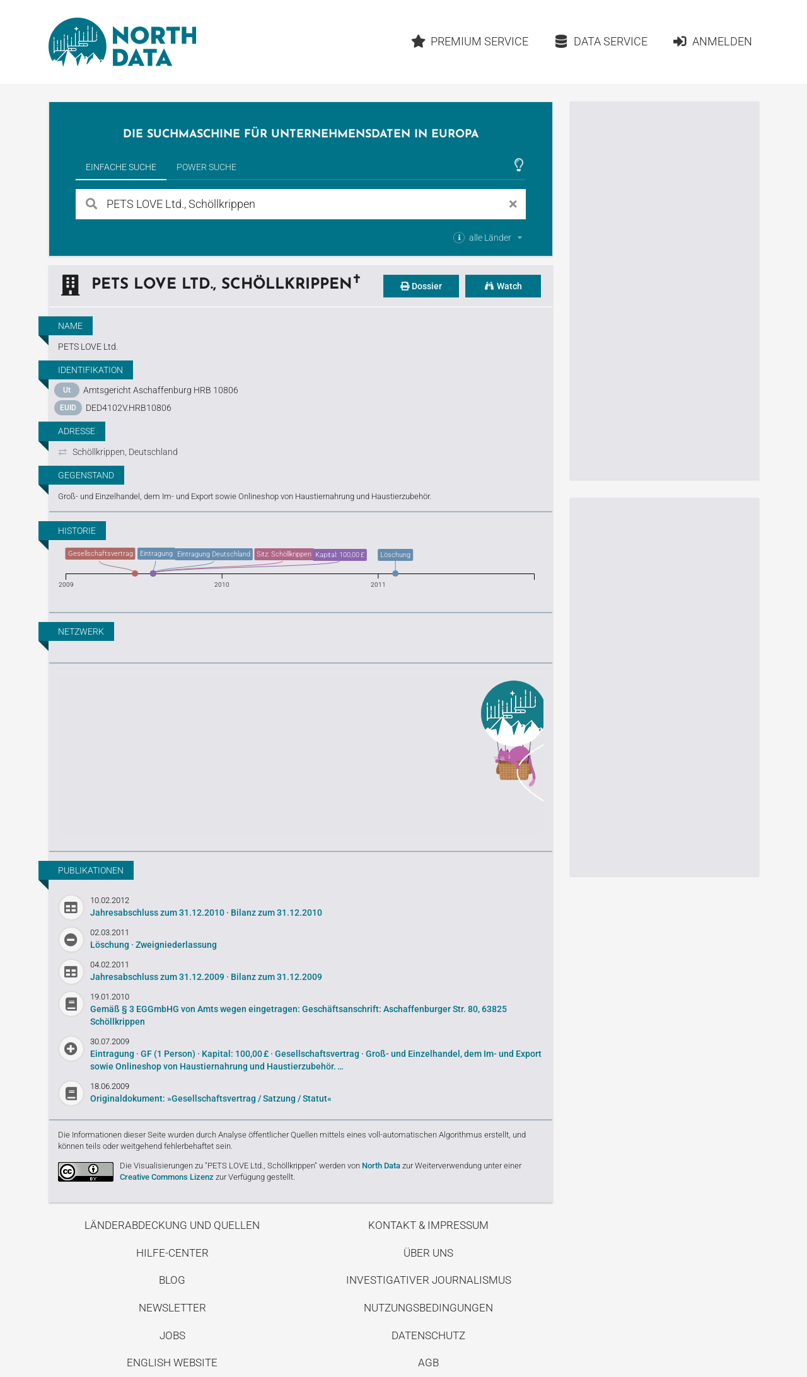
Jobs (172, 1335)
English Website (172, 1362)
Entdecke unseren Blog (300, 755)
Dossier (421, 286)
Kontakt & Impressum (428, 1225)
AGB (428, 1362)
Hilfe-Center (172, 1253)
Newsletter (172, 1307)
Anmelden (712, 41)
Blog (172, 1280)
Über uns (428, 1253)
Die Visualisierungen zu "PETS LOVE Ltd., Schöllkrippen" (218, 1165)
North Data (381, 1165)
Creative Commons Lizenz (167, 1177)
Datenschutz (428, 1335)
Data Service (600, 41)
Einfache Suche (121, 167)
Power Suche (206, 167)
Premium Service (469, 41)
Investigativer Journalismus (428, 1280)
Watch (503, 286)
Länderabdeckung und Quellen (172, 1225)
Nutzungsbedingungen (428, 1307)
